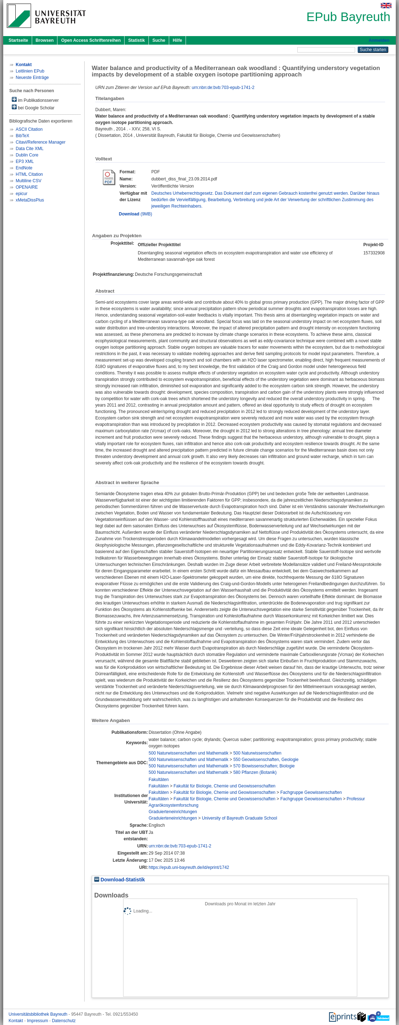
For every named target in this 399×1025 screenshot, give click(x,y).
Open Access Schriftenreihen (91, 40)
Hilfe (177, 40)
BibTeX (22, 135)
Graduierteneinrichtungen (173, 811)
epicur (21, 193)
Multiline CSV (28, 180)
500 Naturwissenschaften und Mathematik (188, 753)
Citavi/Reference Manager (40, 142)
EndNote (24, 167)
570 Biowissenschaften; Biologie (264, 765)
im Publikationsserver (35, 100)
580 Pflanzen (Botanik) (255, 772)
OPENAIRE (27, 187)
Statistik (136, 40)
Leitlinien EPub (30, 71)
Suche (158, 40)
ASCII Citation (29, 129)
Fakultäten (159, 779)
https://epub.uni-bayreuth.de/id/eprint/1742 (189, 867)
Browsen (45, 40)
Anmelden (379, 40)
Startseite (18, 40)
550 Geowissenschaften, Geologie (266, 759)
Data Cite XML (30, 148)
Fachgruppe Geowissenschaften (311, 792)
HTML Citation (29, 174)
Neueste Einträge (32, 77)
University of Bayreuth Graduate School (239, 818)
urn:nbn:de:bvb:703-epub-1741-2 (223, 87)
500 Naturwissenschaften (257, 753)
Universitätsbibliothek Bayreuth (39, 1014)
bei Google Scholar (33, 107)
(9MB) (135, 214)
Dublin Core (27, 155)
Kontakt (16, 1020)
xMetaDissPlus (30, 200)
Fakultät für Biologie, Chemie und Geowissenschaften (224, 785)
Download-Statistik (119, 879)
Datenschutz (64, 1020)
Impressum (38, 1020)
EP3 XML (25, 161)
